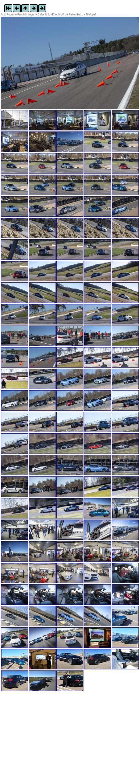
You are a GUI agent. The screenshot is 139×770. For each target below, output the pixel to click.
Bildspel (91, 14)
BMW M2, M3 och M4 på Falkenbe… (60, 14)
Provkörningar (26, 14)
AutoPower (7, 14)
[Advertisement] (34, 733)
